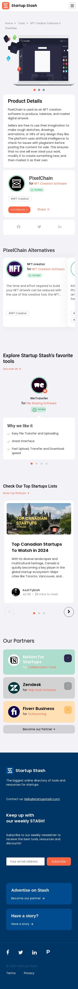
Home (10, 23)
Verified (36, 189)
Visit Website (19, 209)
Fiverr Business (38, 708)
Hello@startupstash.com (42, 799)
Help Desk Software (42, 690)
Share (43, 209)
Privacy (29, 973)
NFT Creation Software (45, 23)
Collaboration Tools (42, 667)
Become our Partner (39, 729)
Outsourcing (37, 714)
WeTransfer (39, 398)
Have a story (22, 924)
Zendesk (32, 684)
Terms (11, 973)
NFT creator (36, 264)
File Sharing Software (41, 403)
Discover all (12, 369)
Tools (21, 23)
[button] (34, 90)
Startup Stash (24, 5)
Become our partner (28, 898)
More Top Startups (16, 493)
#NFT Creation (20, 198)
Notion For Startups (33, 659)
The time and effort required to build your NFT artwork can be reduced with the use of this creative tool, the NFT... (33, 290)
